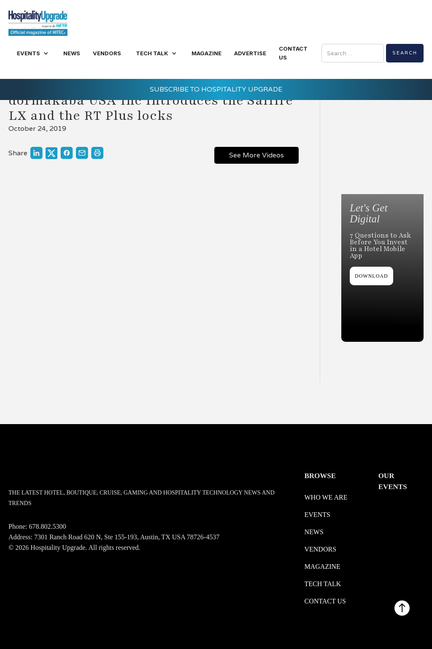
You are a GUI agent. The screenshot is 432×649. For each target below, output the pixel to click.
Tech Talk (322, 583)
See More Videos (256, 155)
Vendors (320, 549)
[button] (32, 53)
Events (317, 514)
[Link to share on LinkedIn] (36, 153)
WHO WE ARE (325, 497)
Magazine (322, 566)
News (313, 531)
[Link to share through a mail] (82, 153)
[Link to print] (97, 153)
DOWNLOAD (371, 276)
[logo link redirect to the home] (38, 22)
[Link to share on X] (51, 153)
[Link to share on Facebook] (66, 153)
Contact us (325, 601)
